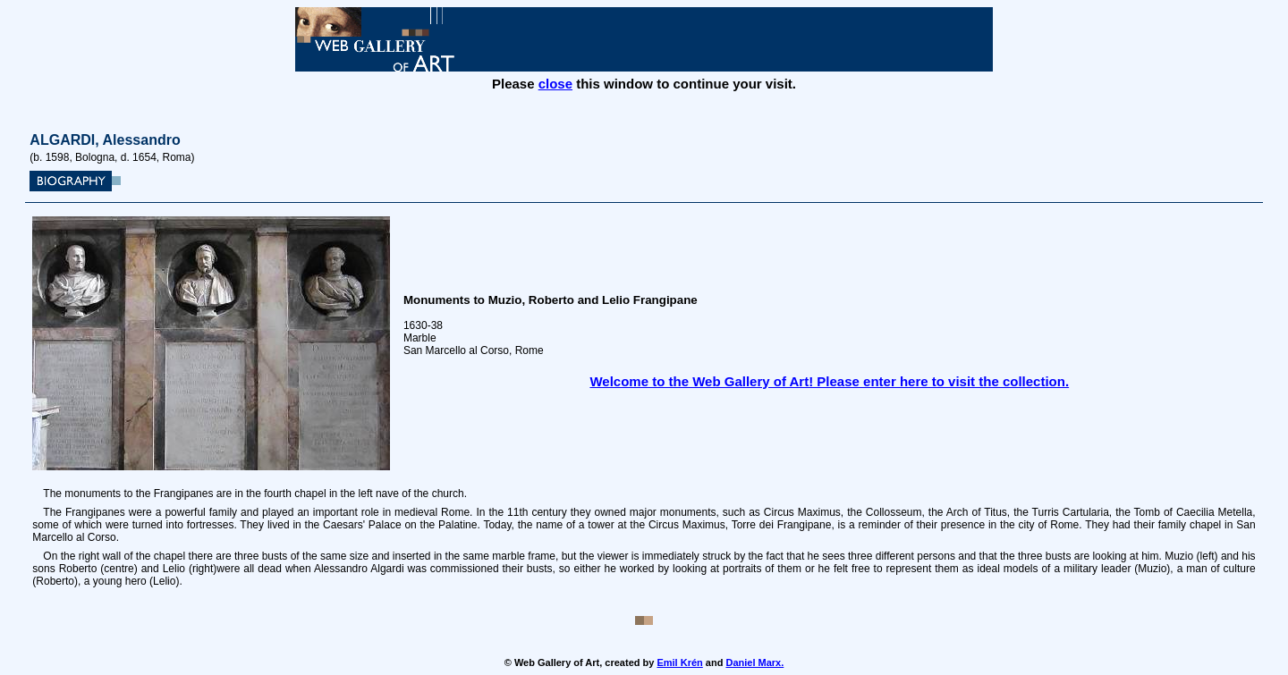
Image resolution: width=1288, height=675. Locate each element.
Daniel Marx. (754, 662)
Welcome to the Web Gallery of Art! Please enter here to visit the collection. (829, 381)
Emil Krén (679, 662)
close (555, 83)
